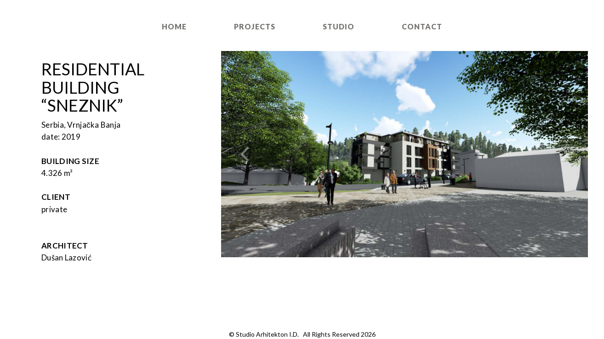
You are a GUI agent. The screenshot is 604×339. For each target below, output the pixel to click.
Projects (254, 26)
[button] (248, 154)
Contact (422, 26)
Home (174, 26)
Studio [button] (338, 26)
